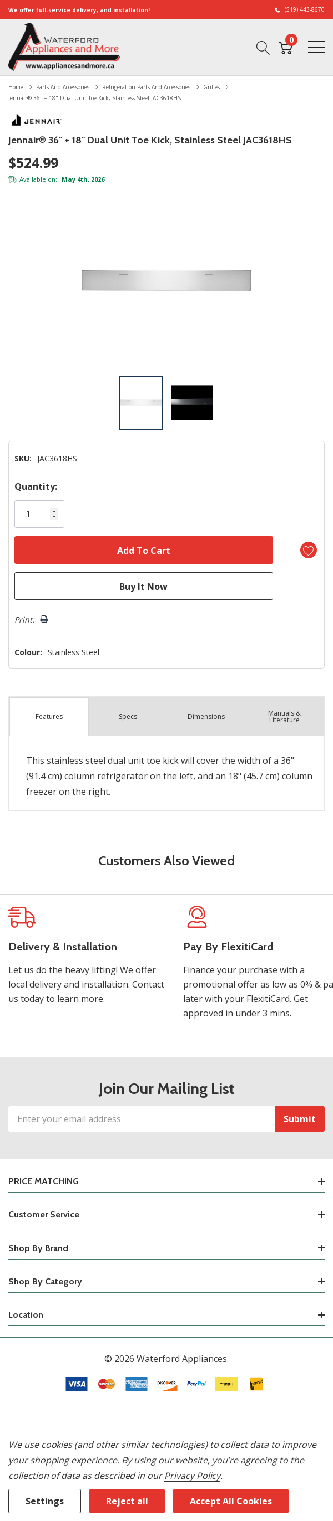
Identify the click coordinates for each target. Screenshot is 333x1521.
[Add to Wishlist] (308, 550)
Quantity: (35, 486)
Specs (128, 716)
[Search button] (263, 46)
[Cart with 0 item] (285, 46)
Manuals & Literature (284, 716)
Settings (45, 1501)
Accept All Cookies (231, 1501)
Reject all (127, 1501)
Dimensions (206, 716)
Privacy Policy (192, 1475)
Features (49, 716)
